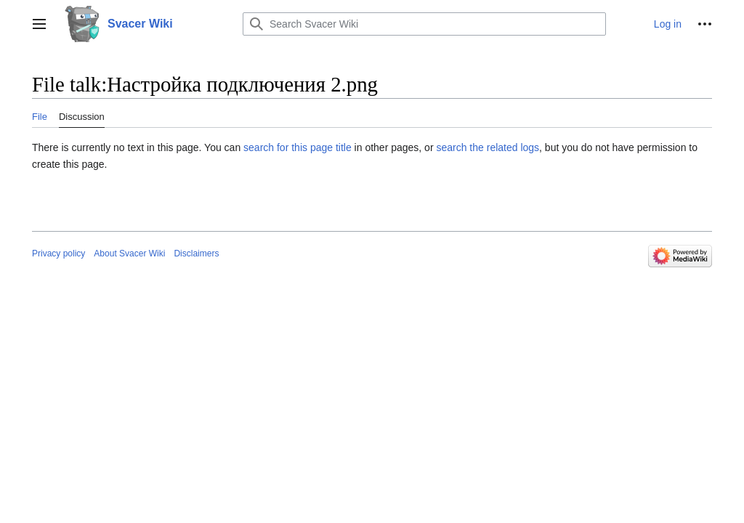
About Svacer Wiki (129, 253)
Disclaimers (196, 253)
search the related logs (487, 147)
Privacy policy (58, 253)
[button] (39, 24)
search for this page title (297, 147)
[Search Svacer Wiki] (424, 24)
